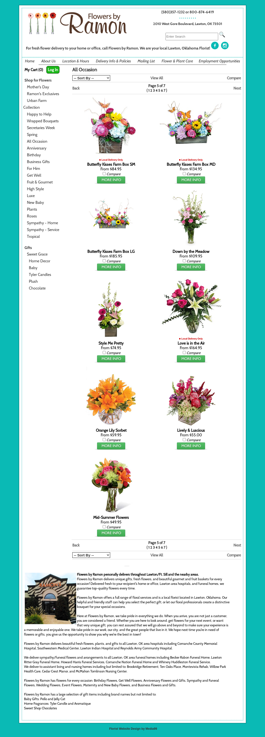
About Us (48, 61)
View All (156, 78)
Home (29, 61)
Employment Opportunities (219, 61)
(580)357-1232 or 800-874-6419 (187, 12)
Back (76, 88)
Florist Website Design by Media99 (133, 728)
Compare (234, 78)
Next (237, 88)
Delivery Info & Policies (113, 61)
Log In (53, 69)
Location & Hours (75, 61)
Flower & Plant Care (177, 61)
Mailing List (146, 61)
